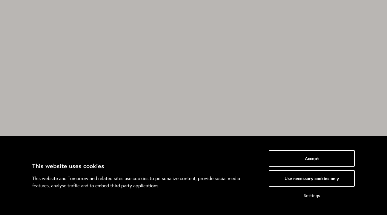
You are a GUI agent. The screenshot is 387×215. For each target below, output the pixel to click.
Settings (312, 195)
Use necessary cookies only (312, 178)
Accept (312, 158)
